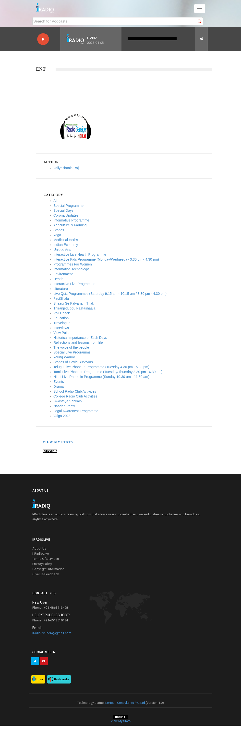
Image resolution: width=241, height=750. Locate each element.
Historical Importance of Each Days (80, 338)
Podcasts (61, 679)
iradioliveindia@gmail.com (51, 633)
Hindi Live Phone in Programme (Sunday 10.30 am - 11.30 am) (101, 377)
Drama (58, 386)
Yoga (57, 235)
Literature (60, 289)
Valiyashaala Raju (67, 168)
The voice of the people (71, 347)
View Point (61, 333)
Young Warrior (64, 357)
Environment (63, 274)
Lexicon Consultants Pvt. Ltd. (125, 703)
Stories (58, 230)
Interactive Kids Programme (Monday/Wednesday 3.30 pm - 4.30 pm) (106, 259)
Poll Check (61, 313)
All (55, 201)
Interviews (61, 328)
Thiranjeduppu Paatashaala (74, 308)
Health (58, 279)
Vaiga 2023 (62, 416)
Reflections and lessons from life (78, 342)
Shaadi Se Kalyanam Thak (73, 303)
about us (39, 548)
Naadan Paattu (64, 406)
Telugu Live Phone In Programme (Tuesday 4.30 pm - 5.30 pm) (101, 367)
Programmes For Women (72, 264)
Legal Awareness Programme (75, 411)
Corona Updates (65, 215)
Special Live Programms (72, 352)
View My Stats (58, 442)
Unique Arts (62, 250)
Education (61, 318)
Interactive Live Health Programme (79, 254)
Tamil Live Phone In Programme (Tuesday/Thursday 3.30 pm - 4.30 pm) (107, 372)
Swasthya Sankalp (67, 401)
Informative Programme (71, 220)
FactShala (61, 298)
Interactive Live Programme (74, 284)
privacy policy (42, 564)
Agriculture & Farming (69, 225)
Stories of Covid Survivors (73, 362)
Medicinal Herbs (65, 240)
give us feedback (45, 574)
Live (39, 679)
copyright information (48, 569)
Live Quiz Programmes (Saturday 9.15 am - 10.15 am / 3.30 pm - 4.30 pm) (110, 294)
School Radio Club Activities (74, 391)
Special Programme (68, 206)
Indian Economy (65, 245)
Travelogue (62, 323)
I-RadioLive (40, 553)
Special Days (63, 210)
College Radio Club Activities (75, 396)
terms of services (45, 559)
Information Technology (71, 269)
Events (58, 382)
